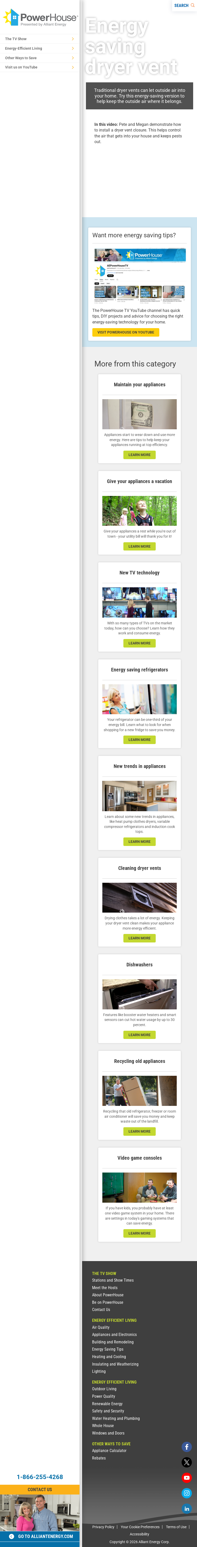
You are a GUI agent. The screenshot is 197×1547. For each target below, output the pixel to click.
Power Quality (103, 1396)
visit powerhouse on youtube (125, 332)
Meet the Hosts (104, 1287)
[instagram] (187, 1493)
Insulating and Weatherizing (115, 1364)
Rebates (99, 1458)
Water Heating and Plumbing (116, 1418)
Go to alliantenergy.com (41, 1536)
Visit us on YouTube (39, 67)
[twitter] (187, 1462)
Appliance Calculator (109, 1450)
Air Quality (101, 1327)
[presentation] (139, 176)
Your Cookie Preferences (140, 1527)
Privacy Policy (103, 1527)
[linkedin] (187, 1509)
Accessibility (139, 1534)
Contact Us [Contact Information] (40, 1489)
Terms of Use (176, 1527)
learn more (140, 455)
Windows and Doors (108, 1433)
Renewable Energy (107, 1403)
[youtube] (187, 1478)
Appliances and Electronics (114, 1334)
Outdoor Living (104, 1388)
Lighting (99, 1371)
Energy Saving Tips (107, 1349)
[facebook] (187, 1447)
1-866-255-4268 (40, 1477)
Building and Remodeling (113, 1342)
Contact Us (101, 1309)
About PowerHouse (108, 1294)
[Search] (184, 5)
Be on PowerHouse (107, 1302)
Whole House (103, 1425)
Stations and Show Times (113, 1280)
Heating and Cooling (109, 1356)
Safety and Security (108, 1411)
